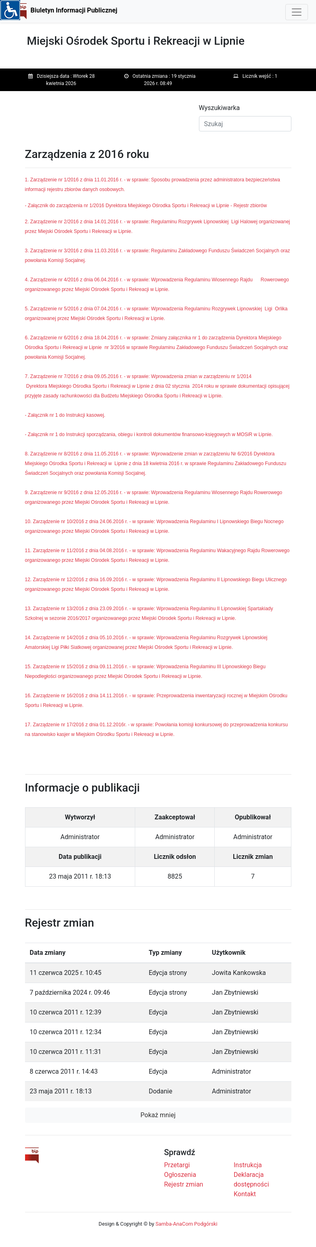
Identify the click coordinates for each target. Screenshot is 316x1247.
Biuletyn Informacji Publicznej (74, 10)
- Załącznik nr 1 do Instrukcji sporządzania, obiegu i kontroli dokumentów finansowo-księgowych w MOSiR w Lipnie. (149, 434)
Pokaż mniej (158, 1115)
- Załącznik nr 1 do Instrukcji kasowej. (65, 415)
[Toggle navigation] (296, 12)
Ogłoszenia (180, 1174)
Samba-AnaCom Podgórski (186, 1224)
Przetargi (177, 1165)
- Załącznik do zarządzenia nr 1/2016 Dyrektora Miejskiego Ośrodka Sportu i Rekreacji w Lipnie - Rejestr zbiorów (146, 205)
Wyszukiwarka (219, 108)
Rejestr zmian (183, 1184)
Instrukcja (248, 1165)
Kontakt (245, 1194)
